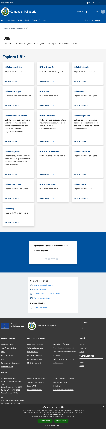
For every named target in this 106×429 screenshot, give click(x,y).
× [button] (103, 406)
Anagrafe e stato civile (35, 344)
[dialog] (53, 416)
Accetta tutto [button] (45, 421)
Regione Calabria (7, 2)
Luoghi (82, 362)
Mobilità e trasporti (34, 363)
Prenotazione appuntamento (37, 378)
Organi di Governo (7, 344)
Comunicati (83, 348)
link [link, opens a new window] (73, 416)
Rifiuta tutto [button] (61, 421)
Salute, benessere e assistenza (64, 359)
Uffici (3, 351)
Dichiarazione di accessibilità (63, 389)
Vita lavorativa (32, 351)
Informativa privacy (60, 382)
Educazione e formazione (62, 344)
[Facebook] (84, 11)
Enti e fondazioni (7, 355)
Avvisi (82, 351)
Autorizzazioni (58, 363)
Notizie (82, 344)
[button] (53, 425)
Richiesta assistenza (34, 389)
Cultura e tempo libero (35, 348)
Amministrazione (17, 28)
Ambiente (56, 355)
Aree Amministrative (8, 348)
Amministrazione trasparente (63, 378)
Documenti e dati (7, 366)
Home (6, 28)
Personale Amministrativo (10, 363)
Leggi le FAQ (31, 386)
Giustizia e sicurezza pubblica (63, 348)
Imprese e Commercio (34, 355)
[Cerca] (102, 11)
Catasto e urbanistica (34, 359)
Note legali (57, 386)
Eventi (82, 365)
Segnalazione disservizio (35, 382)
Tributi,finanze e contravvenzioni (64, 351)
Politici (3, 359)
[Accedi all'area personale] (94, 2)
